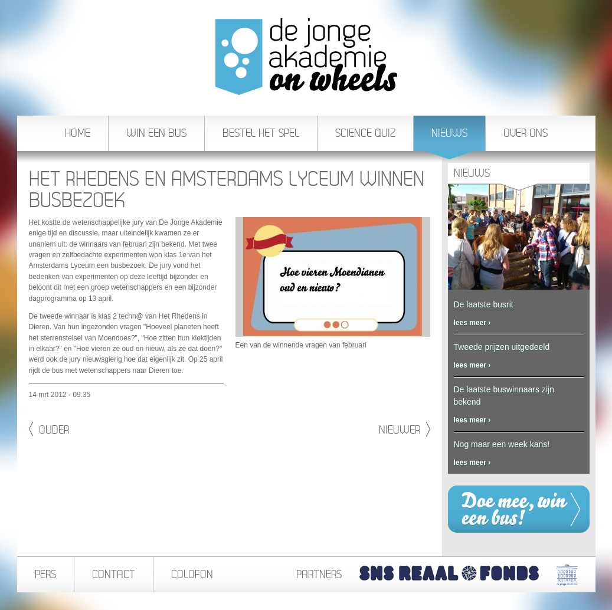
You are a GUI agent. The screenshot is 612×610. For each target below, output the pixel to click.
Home (77, 133)
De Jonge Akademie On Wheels (306, 56)
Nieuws (449, 139)
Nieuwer (404, 429)
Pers (45, 574)
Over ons (525, 133)
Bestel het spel (260, 133)
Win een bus (156, 133)
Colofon (192, 574)
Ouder (49, 429)
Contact (113, 574)
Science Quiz (365, 133)
